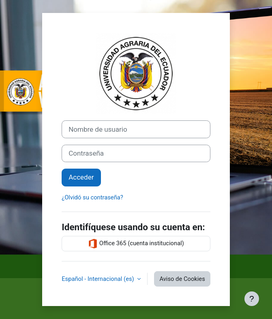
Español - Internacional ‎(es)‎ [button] (98, 279)
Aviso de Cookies (182, 279)
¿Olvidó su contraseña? (92, 197)
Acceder (81, 177)
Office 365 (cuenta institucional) (136, 243)
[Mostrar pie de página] (251, 298)
